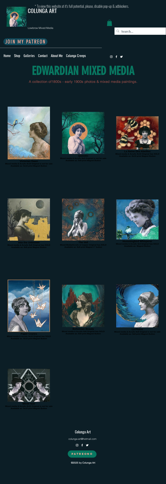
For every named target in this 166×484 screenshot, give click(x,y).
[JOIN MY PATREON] (25, 41)
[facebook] (116, 56)
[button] (109, 23)
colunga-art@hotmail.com (82, 438)
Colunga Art (83, 431)
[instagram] (111, 56)
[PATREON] (82, 453)
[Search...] (140, 32)
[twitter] (121, 56)
